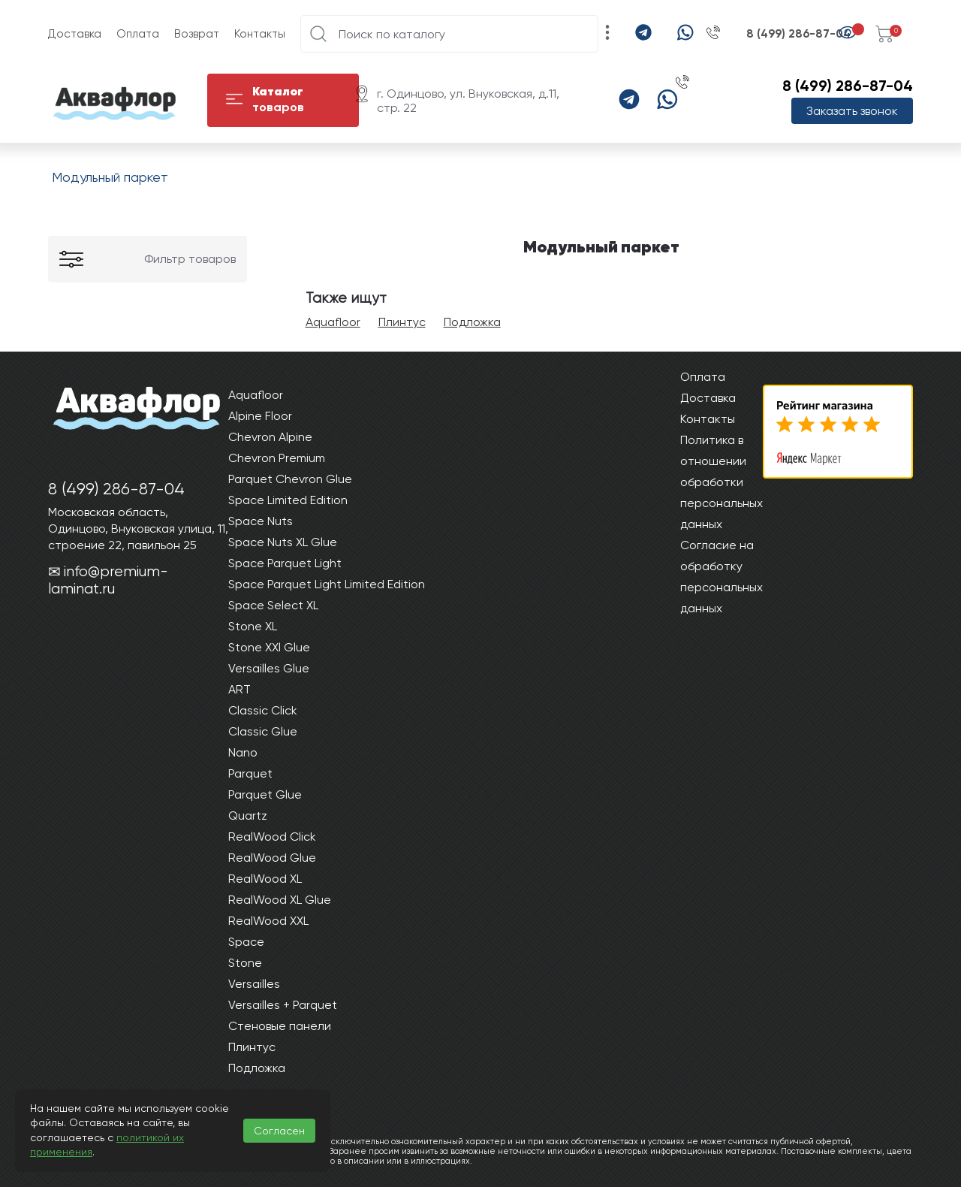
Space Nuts (260, 521)
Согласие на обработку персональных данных (721, 576)
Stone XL (252, 626)
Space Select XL (273, 605)
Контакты (259, 34)
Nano (243, 752)
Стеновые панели (279, 1026)
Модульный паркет (110, 177)
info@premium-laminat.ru (108, 580)
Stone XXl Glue (269, 647)
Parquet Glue (265, 794)
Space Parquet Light (285, 563)
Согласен (279, 1131)
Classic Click (262, 710)
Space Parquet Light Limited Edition (326, 584)
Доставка (74, 34)
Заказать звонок (852, 111)
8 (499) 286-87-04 (798, 34)
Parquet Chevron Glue (290, 479)
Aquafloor (333, 322)
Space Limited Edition (288, 500)
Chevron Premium (276, 458)
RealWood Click (272, 836)
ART (239, 689)
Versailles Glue (268, 668)
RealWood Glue (272, 857)
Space (246, 942)
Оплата (137, 34)
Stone (245, 963)
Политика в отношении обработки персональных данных (721, 482)
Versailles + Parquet (282, 1005)
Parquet (250, 773)
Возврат (196, 34)
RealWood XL (265, 878)
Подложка (472, 322)
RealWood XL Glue (279, 900)
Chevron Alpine (270, 437)
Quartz (247, 815)
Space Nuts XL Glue (282, 542)
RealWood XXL (268, 921)
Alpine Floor (260, 416)
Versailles (254, 984)
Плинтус (402, 322)
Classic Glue (262, 731)
